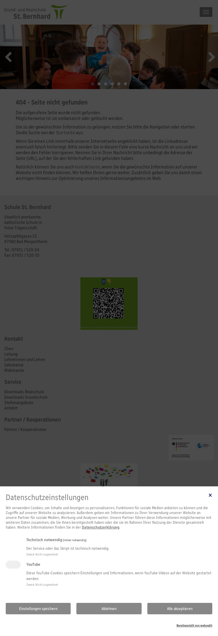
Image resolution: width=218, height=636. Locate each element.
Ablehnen (109, 608)
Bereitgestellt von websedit (194, 625)
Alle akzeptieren (180, 608)
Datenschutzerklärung (100, 527)
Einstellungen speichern (38, 608)
